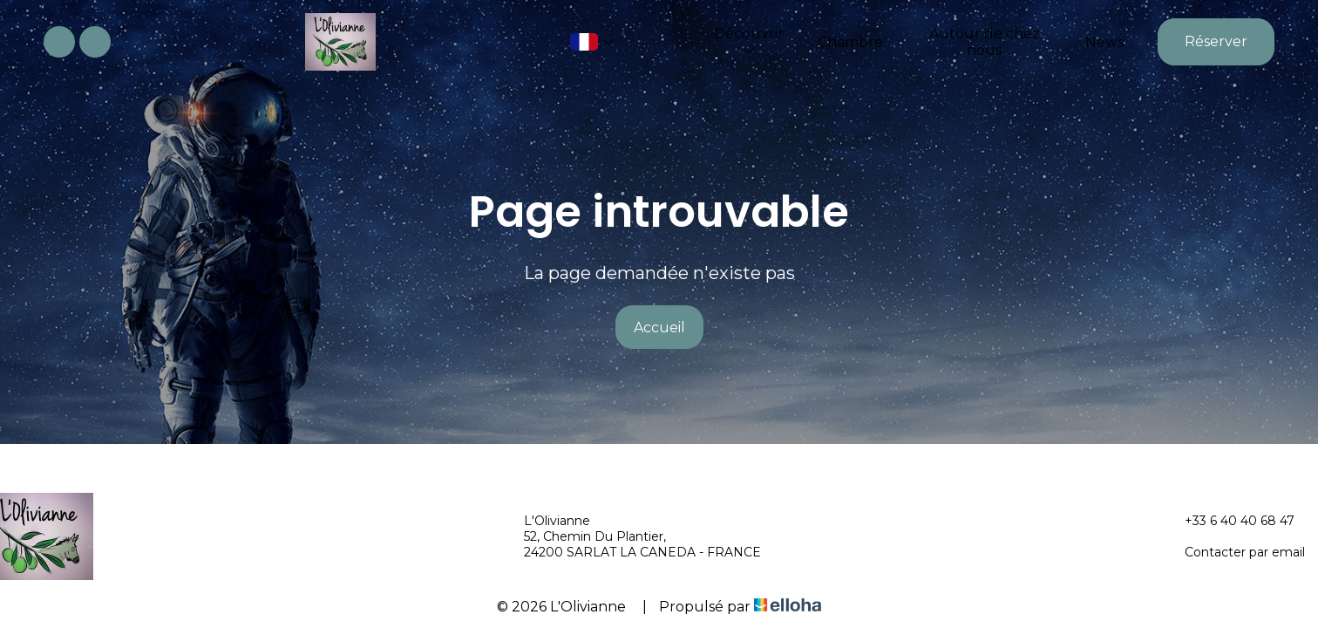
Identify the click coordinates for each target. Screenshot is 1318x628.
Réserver (1216, 41)
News (1104, 42)
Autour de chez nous (984, 41)
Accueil (659, 327)
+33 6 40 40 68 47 (1229, 521)
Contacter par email (1235, 552)
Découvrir (749, 41)
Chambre (850, 42)
